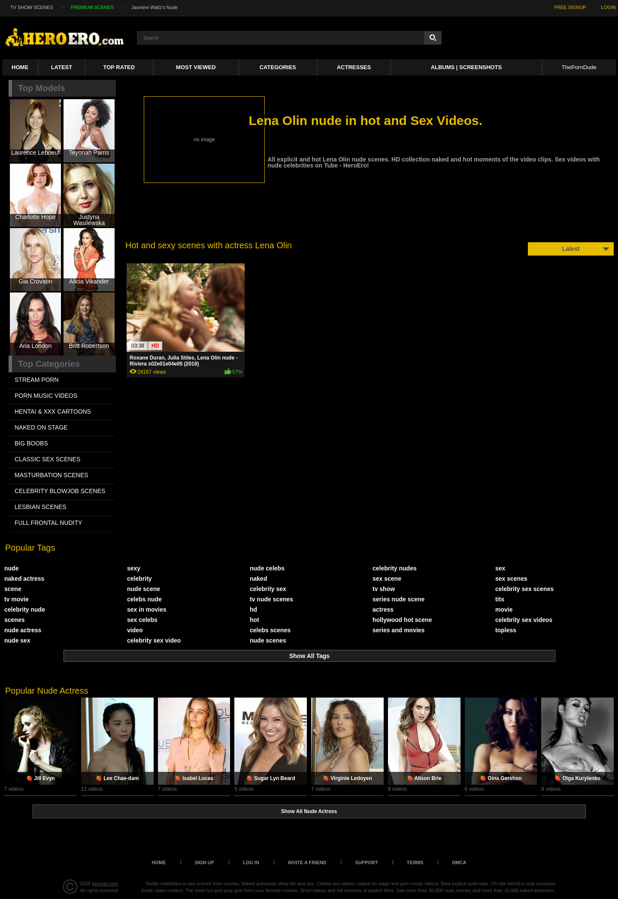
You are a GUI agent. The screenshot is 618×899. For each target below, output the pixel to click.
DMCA (459, 862)
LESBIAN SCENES (41, 506)
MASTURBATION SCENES (51, 475)
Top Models (41, 88)
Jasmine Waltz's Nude (154, 7)
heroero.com (105, 883)
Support (366, 862)
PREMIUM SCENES (92, 7)
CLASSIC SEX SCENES (47, 459)
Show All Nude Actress (309, 811)
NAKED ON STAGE (41, 427)
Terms (415, 862)
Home (20, 67)
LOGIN (608, 7)
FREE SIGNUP (570, 7)
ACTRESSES (354, 67)
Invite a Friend (307, 862)
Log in (251, 862)
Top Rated (119, 67)
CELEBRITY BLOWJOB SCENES (60, 491)
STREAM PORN (37, 379)
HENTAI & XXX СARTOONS (53, 411)
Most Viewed (195, 67)
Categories (278, 67)
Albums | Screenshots (466, 67)
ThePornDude (579, 67)
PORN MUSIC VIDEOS (46, 395)
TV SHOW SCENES (31, 7)
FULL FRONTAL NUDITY (48, 522)
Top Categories (49, 364)
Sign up (204, 862)
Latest (62, 67)
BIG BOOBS (31, 443)
